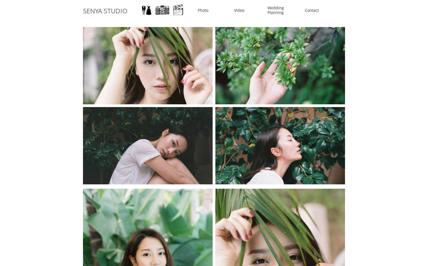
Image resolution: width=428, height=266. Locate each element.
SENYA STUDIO (105, 10)
